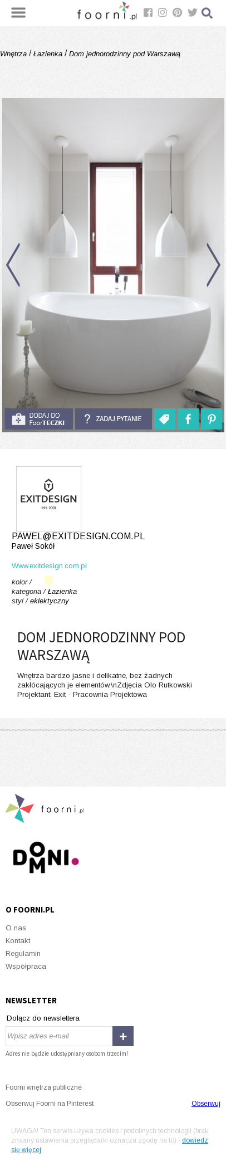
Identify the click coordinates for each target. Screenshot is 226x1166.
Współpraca (26, 966)
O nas (16, 928)
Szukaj (207, 13)
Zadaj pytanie (113, 419)
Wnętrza (14, 54)
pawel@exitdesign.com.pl (113, 541)
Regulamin (23, 953)
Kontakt (18, 940)
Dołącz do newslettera (43, 1018)
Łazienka (48, 54)
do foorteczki (38, 419)
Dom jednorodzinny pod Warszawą (123, 54)
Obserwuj (205, 1104)
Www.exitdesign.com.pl (49, 566)
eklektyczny (49, 601)
